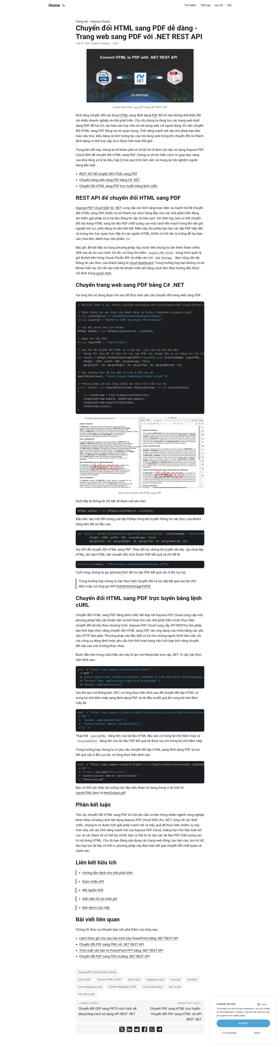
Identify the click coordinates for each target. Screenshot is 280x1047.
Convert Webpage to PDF (122, 986)
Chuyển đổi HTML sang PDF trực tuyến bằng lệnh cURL (118, 186)
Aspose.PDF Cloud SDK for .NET (99, 208)
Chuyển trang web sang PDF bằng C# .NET (109, 180)
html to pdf (84, 979)
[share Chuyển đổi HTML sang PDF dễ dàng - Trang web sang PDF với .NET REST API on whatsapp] (152, 1030)
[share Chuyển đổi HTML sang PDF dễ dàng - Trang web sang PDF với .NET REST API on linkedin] (129, 1030)
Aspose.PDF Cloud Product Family (97, 972)
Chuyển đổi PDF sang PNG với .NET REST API (111, 944)
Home (54, 5)
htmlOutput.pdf (114, 793)
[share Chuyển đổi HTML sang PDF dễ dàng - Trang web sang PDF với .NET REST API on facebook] (144, 1030)
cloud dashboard (141, 263)
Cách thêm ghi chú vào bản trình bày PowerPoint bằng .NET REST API (128, 938)
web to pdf (134, 979)
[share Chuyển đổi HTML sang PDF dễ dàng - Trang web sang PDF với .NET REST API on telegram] (159, 1030)
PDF (155, 115)
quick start (103, 273)
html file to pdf (86, 994)
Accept (243, 1023)
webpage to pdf (155, 979)
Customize (229, 1033)
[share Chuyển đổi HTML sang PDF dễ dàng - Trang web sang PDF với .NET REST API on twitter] (122, 1030)
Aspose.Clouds (100, 21)
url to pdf (175, 979)
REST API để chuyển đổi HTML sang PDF (108, 174)
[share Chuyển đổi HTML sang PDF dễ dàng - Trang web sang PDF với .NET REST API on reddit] (137, 1030)
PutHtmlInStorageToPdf (133, 586)
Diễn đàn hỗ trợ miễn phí (99, 899)
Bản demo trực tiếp (96, 907)
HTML (123, 115)
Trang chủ (82, 21)
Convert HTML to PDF (109, 979)
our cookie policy (237, 1015)
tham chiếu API (93, 881)
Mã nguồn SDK (92, 890)
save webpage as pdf (90, 986)
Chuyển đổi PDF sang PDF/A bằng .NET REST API (114, 956)
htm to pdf (175, 986)
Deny (257, 1033)
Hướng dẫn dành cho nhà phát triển (107, 873)
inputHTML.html (87, 793)
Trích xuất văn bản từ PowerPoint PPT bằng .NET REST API (121, 950)
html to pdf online (152, 986)
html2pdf (192, 979)
